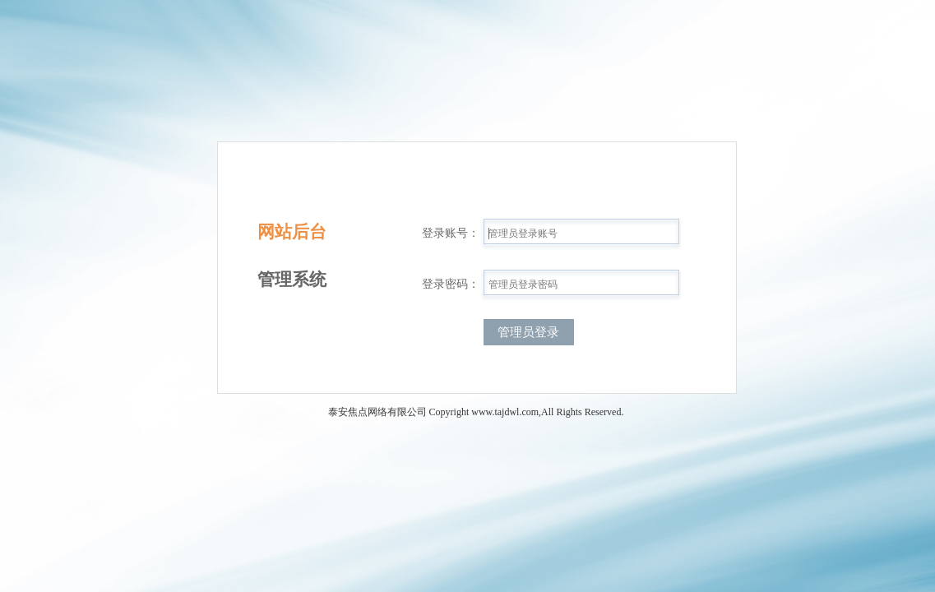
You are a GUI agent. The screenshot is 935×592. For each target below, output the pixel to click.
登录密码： (450, 284)
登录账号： (450, 233)
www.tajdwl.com (505, 412)
